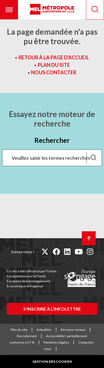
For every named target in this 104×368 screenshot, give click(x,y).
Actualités (44, 330)
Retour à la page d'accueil (54, 57)
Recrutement (27, 336)
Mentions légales (56, 342)
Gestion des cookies (52, 361)
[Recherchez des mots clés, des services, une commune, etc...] (52, 157)
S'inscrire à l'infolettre (52, 308)
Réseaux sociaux (73, 330)
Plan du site (54, 65)
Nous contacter (53, 72)
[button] (9, 9)
